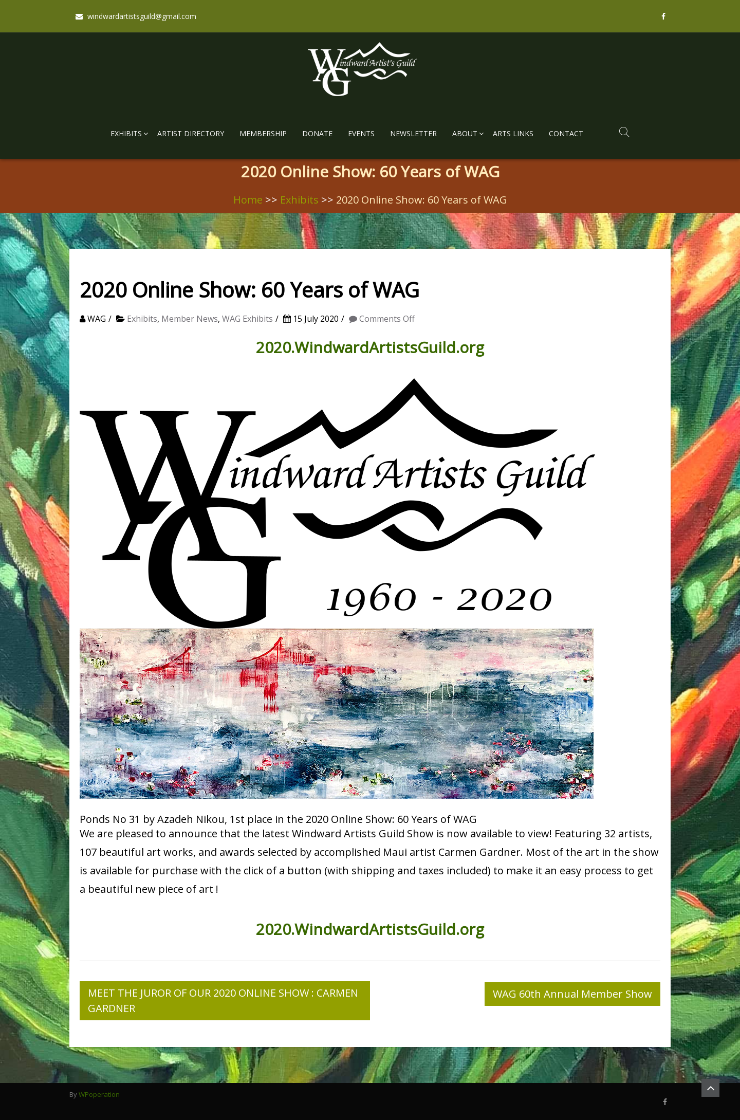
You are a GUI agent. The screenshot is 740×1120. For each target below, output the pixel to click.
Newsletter (413, 133)
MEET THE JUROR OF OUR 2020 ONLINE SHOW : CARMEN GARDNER (223, 1000)
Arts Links (513, 133)
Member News (189, 318)
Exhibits (126, 133)
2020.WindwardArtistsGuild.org (370, 347)
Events (361, 133)
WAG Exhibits (247, 318)
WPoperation (99, 1094)
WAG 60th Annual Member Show (572, 994)
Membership (263, 133)
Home (248, 200)
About (464, 133)
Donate (317, 133)
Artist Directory (190, 133)
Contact (566, 133)
